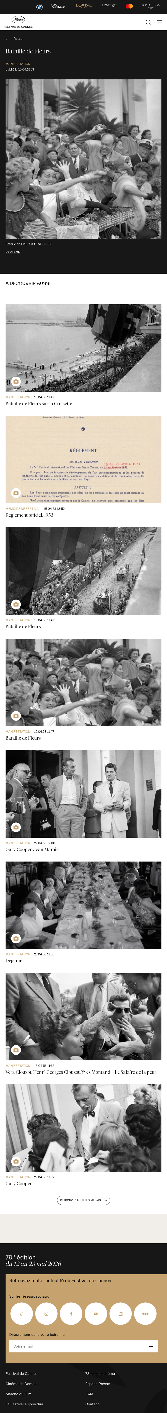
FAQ (89, 1394)
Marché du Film (19, 1394)
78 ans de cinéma (100, 1374)
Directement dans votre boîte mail (38, 1335)
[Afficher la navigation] (159, 22)
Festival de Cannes (22, 1374)
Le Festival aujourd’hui (24, 1404)
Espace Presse (97, 1384)
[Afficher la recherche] (148, 22)
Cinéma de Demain (22, 1384)
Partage (13, 252)
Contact (92, 1404)
